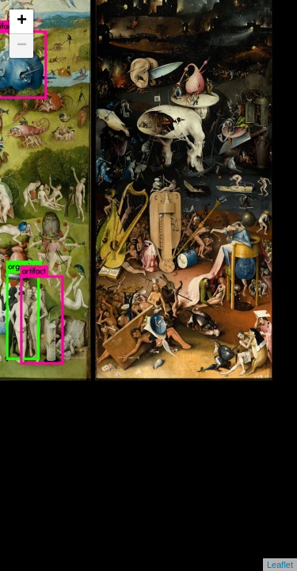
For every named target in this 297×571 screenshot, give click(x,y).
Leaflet (280, 564)
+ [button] (22, 21)
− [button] (22, 46)
